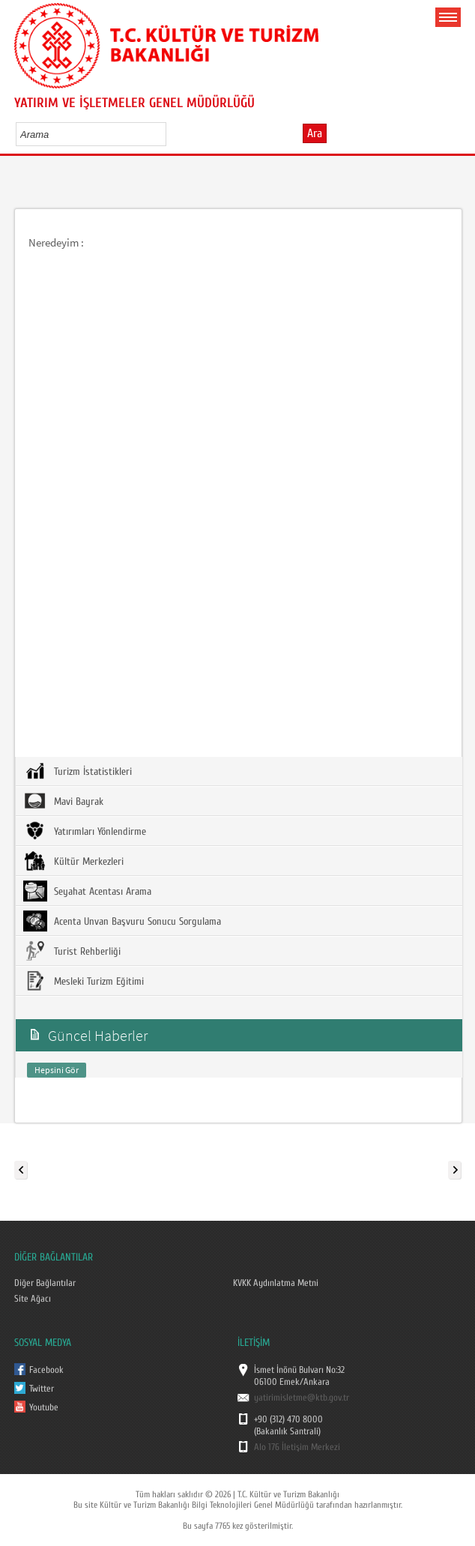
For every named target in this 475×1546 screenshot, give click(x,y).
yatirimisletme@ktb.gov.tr (301, 1397)
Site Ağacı (32, 1298)
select (170, 134)
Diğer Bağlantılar (45, 1283)
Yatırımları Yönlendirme (84, 831)
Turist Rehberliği (72, 950)
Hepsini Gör (56, 1069)
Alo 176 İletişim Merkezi (297, 1447)
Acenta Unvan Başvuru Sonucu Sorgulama (122, 921)
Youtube (43, 1407)
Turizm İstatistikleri (77, 771)
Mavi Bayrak (63, 801)
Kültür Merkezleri (73, 861)
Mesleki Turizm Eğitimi (83, 980)
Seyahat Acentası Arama (87, 891)
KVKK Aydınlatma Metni (275, 1283)
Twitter (41, 1388)
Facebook (46, 1370)
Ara (314, 133)
